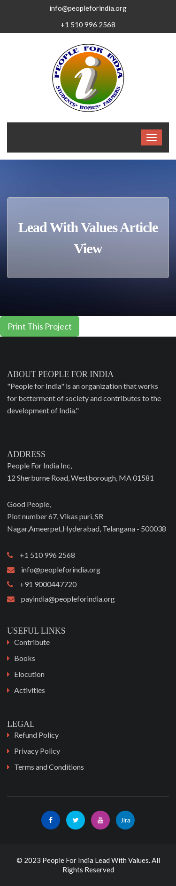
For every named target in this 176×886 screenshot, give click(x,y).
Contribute (32, 641)
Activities (29, 689)
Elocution (29, 673)
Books (24, 657)
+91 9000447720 (42, 584)
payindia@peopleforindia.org (61, 598)
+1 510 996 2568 (41, 554)
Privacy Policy (37, 750)
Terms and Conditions (49, 766)
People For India (67, 860)
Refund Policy (36, 734)
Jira (125, 820)
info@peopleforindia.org (88, 8)
